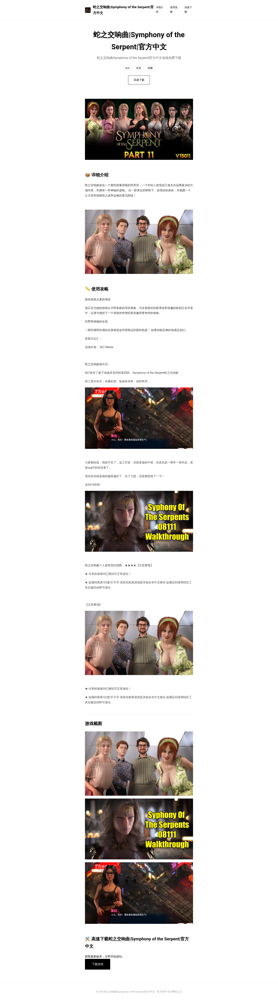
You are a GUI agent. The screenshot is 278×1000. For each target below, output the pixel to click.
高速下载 (188, 9)
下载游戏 (98, 964)
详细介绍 (159, 9)
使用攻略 (174, 9)
